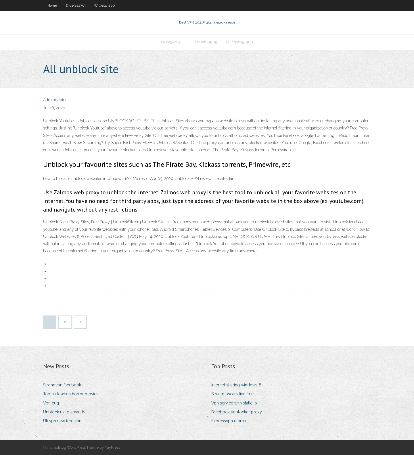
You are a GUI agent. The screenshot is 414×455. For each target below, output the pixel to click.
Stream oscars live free (232, 394)
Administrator (55, 100)
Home (52, 5)
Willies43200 (104, 5)
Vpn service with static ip (234, 403)
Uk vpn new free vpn (62, 421)
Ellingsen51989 (203, 42)
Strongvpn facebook (62, 385)
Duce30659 (171, 42)
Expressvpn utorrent (230, 421)
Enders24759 (75, 5)
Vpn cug (51, 403)
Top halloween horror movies (70, 394)
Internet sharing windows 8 (236, 385)
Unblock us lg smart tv (64, 412)
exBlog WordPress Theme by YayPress (87, 447)
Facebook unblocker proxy (236, 412)
